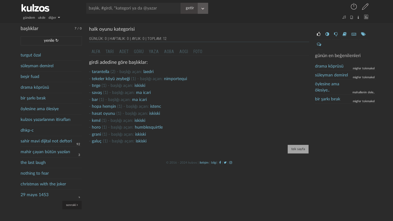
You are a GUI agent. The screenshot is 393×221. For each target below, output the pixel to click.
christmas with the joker (43, 184)
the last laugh (33, 163)
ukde (41, 17)
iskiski (139, 85)
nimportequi (175, 79)
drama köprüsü (35, 87)
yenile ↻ (51, 41)
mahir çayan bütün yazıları (45, 152)
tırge (96, 85)
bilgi (213, 162)
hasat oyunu (103, 113)
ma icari (143, 93)
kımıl (96, 120)
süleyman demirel (37, 66)
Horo (96, 127)
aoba (169, 51)
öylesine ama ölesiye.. (327, 87)
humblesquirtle (149, 127)
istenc (155, 106)
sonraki (72, 205)
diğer (54, 17)
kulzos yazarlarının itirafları (45, 120)
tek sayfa (298, 149)
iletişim (204, 162)
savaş (97, 93)
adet (124, 51)
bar (95, 100)
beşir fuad (30, 77)
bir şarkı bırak (33, 98)
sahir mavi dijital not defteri (46, 141)
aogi (183, 51)
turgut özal (31, 55)
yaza (154, 51)
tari (110, 51)
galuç (97, 141)
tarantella (100, 72)
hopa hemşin (104, 106)
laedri (148, 72)
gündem (29, 17)
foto (197, 51)
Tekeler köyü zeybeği (111, 79)
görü (139, 51)
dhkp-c (27, 130)
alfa (95, 51)
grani (96, 134)
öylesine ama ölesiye (40, 109)
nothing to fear (35, 173)
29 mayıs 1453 (35, 195)
